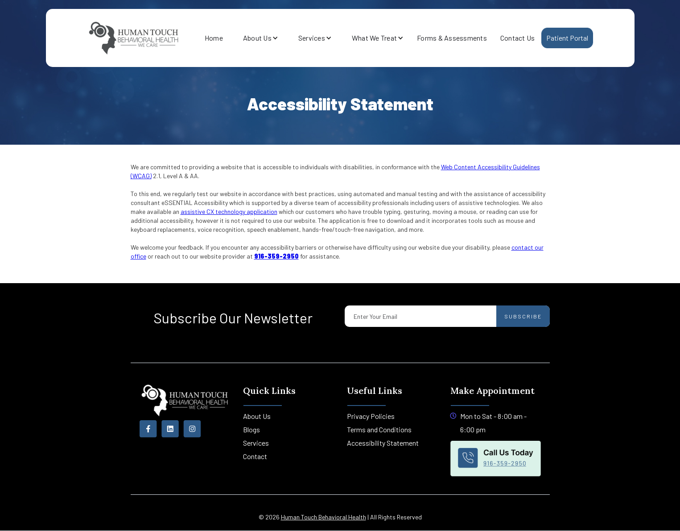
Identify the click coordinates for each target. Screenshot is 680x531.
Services (311, 37)
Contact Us (517, 37)
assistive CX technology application (229, 211)
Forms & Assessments (452, 37)
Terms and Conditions (379, 429)
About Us (257, 37)
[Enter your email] (447, 316)
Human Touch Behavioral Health (323, 517)
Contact (255, 456)
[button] (257, 38)
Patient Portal (567, 37)
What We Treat (374, 37)
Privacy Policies (371, 416)
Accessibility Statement (383, 443)
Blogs (251, 429)
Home (214, 37)
